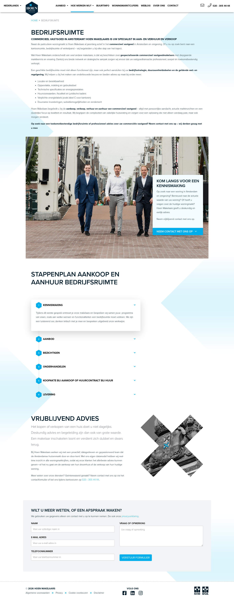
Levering (45, 394)
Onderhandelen (51, 367)
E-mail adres (38, 537)
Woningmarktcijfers (125, 5)
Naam (34, 523)
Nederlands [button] (11, 5)
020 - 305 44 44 (219, 5)
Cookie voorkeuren (78, 592)
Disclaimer (99, 592)
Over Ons (159, 5)
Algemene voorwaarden (38, 592)
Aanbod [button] (61, 5)
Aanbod (45, 339)
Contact (172, 5)
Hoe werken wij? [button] (81, 5)
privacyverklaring (130, 516)
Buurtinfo (102, 5)
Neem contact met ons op (177, 231)
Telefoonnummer (42, 551)
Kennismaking (49, 305)
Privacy (59, 592)
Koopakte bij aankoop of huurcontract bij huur (74, 380)
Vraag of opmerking (132, 523)
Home (34, 20)
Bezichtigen (48, 353)
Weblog (146, 5)
